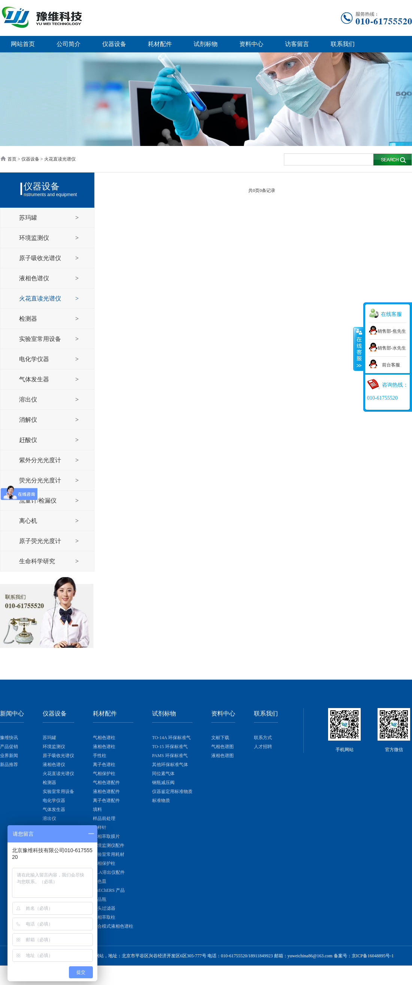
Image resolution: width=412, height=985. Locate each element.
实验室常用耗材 (108, 854)
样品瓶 (99, 899)
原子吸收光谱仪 (41, 258)
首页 (11, 159)
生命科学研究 (38, 561)
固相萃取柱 (104, 917)
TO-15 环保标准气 (170, 746)
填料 (97, 809)
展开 (358, 349)
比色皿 (99, 881)
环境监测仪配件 (108, 845)
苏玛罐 (29, 217)
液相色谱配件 (106, 791)
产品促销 (9, 746)
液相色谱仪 (35, 278)
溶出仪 (29, 399)
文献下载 (220, 737)
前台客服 (391, 365)
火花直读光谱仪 (41, 298)
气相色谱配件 (106, 782)
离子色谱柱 (104, 764)
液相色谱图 (222, 755)
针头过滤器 (104, 908)
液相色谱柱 (104, 746)
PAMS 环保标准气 (170, 755)
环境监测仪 (35, 238)
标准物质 (161, 800)
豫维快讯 (9, 737)
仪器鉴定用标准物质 (172, 791)
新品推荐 (9, 764)
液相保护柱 (104, 863)
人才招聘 (263, 746)
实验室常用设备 (41, 339)
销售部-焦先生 (392, 331)
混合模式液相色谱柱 (113, 926)
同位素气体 (163, 773)
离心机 (29, 521)
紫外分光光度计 (41, 460)
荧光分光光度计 (41, 480)
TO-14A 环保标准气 (171, 737)
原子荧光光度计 (41, 541)
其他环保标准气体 (170, 764)
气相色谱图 (222, 746)
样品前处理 (104, 818)
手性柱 (99, 755)
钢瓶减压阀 (163, 782)
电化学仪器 (35, 359)
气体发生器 (35, 379)
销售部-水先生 (392, 348)
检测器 (29, 318)
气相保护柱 (104, 773)
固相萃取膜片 (106, 836)
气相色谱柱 (104, 737)
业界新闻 (9, 755)
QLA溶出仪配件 (109, 872)
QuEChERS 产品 (109, 890)
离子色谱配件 (106, 800)
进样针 (99, 827)
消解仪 (29, 420)
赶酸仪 (29, 440)
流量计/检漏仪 (38, 500)
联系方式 (263, 737)
